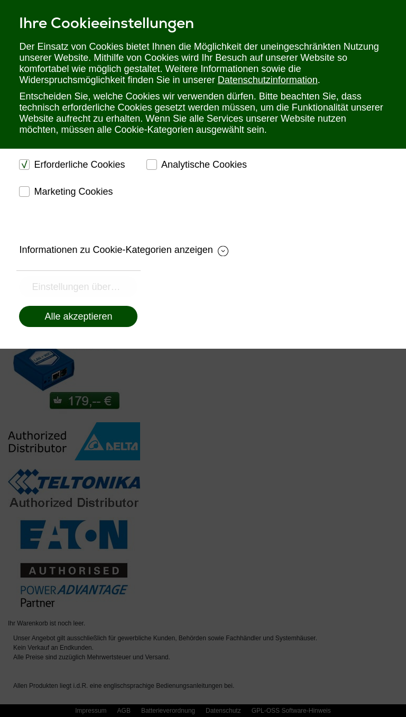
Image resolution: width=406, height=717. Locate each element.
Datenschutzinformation (268, 80)
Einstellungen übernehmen (84, 287)
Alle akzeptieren (78, 316)
